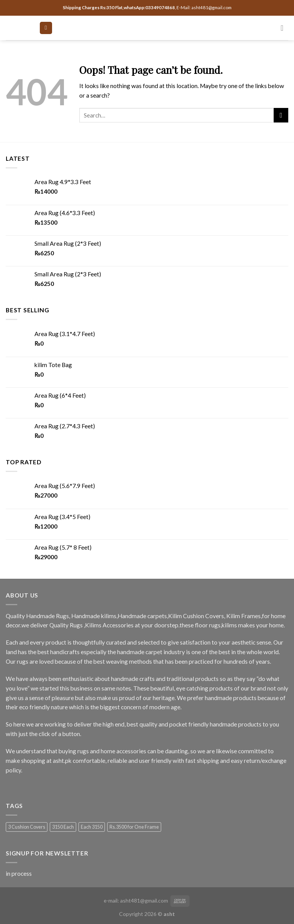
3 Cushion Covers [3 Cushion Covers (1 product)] (26, 827)
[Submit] (281, 115)
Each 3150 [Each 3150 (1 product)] (92, 827)
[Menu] (46, 28)
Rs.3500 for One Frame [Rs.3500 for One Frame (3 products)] (134, 827)
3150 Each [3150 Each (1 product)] (63, 827)
